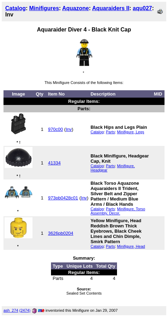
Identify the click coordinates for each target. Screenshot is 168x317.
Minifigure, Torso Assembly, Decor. (117, 211)
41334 (54, 162)
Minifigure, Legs (130, 132)
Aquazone (75, 8)
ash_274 (10, 310)
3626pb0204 (60, 233)
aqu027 (142, 8)
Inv (69, 129)
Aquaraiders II (111, 8)
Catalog (15, 8)
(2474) (24, 310)
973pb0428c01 (63, 197)
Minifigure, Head (131, 246)
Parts (110, 132)
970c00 (55, 129)
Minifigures (44, 8)
